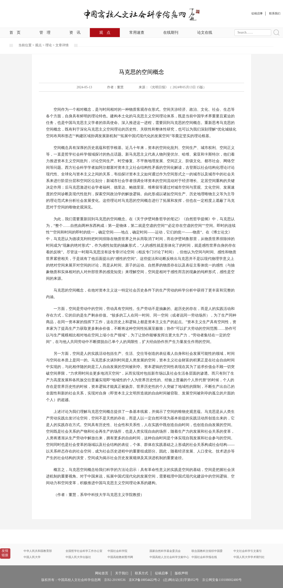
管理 (44, 32)
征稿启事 (161, 573)
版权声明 (181, 573)
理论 (48, 45)
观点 (104, 32)
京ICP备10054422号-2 (144, 580)
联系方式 (141, 573)
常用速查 (136, 32)
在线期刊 (170, 32)
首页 (15, 32)
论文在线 (204, 32)
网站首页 (101, 573)
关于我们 (121, 573)
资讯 (74, 32)
